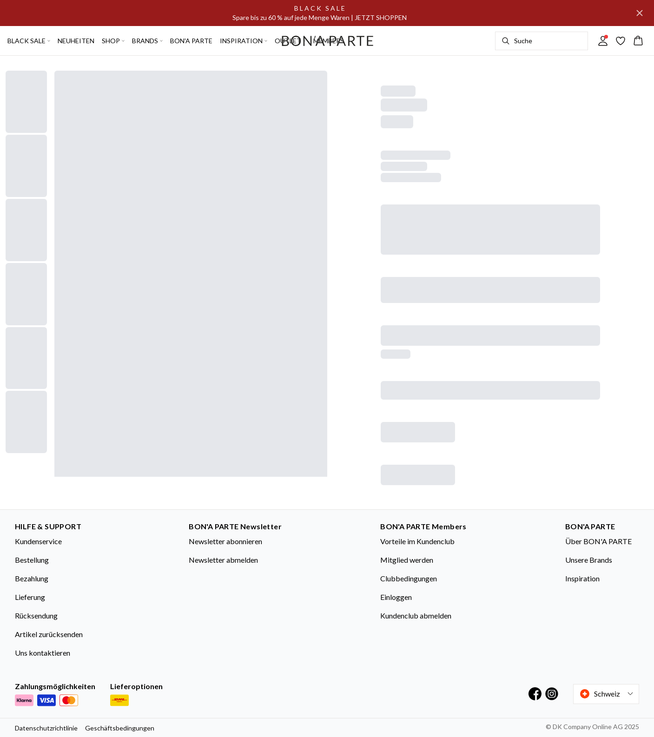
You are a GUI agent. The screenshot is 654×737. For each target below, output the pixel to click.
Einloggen (396, 596)
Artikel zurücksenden (49, 634)
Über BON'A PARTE (598, 541)
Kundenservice (38, 541)
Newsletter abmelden (223, 559)
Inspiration (582, 578)
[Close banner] (640, 13)
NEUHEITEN (76, 41)
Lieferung (30, 596)
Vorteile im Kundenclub (417, 541)
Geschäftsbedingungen (119, 728)
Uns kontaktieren (42, 652)
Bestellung (32, 559)
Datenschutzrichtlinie (46, 728)
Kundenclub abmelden (415, 615)
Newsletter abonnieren (225, 541)
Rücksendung (36, 615)
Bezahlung (31, 578)
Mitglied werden (406, 559)
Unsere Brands (588, 559)
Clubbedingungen (408, 578)
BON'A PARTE (191, 41)
